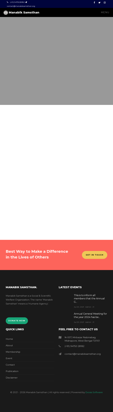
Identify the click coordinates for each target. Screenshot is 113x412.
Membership (13, 351)
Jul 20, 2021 (79, 307)
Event (9, 358)
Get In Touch (94, 255)
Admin (88, 307)
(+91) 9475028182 (17, 2)
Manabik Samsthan (21, 13)
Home (9, 339)
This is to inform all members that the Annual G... (89, 298)
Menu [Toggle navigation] (105, 12)
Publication (12, 371)
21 (93, 307)
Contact (10, 364)
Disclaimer (12, 377)
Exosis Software (94, 392)
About (9, 345)
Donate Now (16, 321)
